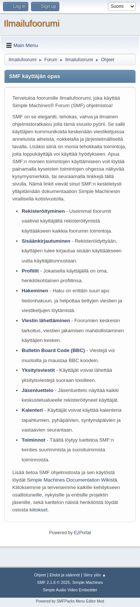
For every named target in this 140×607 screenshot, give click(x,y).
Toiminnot (33, 440)
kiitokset (38, 510)
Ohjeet (40, 575)
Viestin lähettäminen (46, 320)
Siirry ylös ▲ (94, 575)
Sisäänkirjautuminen (46, 241)
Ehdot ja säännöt (65, 575)
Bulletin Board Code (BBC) (54, 350)
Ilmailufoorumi (31, 23)
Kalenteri (32, 410)
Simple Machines (87, 582)
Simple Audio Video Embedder (70, 590)
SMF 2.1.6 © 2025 (53, 582)
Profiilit (30, 271)
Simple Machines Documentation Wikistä (72, 480)
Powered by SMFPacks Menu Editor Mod (70, 601)
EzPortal (82, 532)
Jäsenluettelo (37, 390)
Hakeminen (35, 290)
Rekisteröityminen (43, 211)
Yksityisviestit (38, 370)
